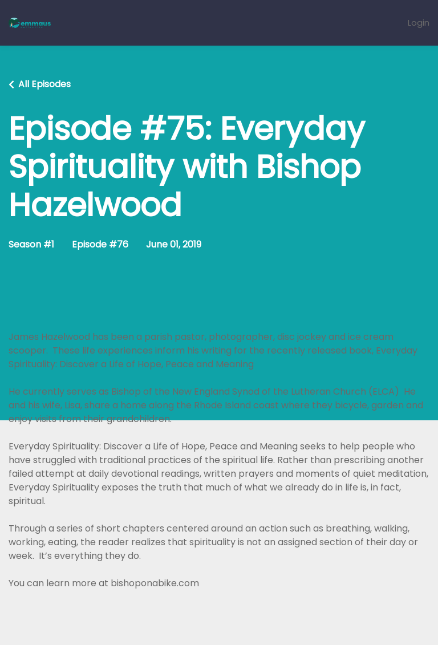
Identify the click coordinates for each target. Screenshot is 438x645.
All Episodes (44, 84)
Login (418, 23)
